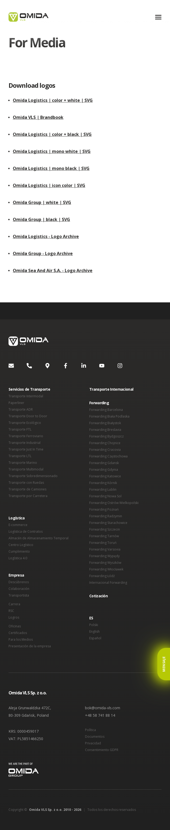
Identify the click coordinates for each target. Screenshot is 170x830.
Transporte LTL (20, 456)
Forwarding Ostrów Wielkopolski (114, 502)
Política (90, 730)
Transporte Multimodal (26, 469)
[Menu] (158, 17)
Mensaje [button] (163, 664)
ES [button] (91, 617)
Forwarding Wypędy (104, 556)
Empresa (16, 575)
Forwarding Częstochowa (108, 456)
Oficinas (15, 626)
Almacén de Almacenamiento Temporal (38, 538)
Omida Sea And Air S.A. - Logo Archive (52, 270)
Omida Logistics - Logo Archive (46, 236)
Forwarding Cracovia (105, 449)
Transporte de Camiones (27, 489)
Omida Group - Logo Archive (43, 253)
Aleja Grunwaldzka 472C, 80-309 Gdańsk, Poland (30, 711)
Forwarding (99, 402)
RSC (11, 610)
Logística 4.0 (18, 558)
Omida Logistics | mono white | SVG (52, 151)
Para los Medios (21, 639)
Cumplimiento (19, 551)
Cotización (98, 595)
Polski (93, 625)
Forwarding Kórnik (103, 483)
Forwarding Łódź (102, 576)
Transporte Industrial (25, 442)
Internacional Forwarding (108, 582)
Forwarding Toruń (102, 542)
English (94, 631)
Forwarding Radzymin (105, 516)
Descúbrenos (19, 582)
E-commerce (18, 525)
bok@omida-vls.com (102, 707)
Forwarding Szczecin (104, 529)
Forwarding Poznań (104, 509)
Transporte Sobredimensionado (33, 476)
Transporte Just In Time (26, 449)
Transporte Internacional (111, 389)
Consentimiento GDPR (101, 750)
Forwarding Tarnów (104, 536)
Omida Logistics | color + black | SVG (52, 134)
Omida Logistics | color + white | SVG (53, 100)
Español (95, 638)
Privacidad (93, 743)
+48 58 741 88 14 (100, 715)
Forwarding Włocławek (106, 569)
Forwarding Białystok (105, 423)
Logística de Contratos (26, 531)
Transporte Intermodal (26, 396)
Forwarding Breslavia (105, 429)
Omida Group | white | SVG (42, 202)
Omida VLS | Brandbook (38, 117)
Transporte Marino (23, 462)
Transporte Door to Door (28, 416)
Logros (14, 617)
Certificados (18, 633)
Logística (17, 517)
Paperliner (16, 403)
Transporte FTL (20, 429)
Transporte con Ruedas (26, 482)
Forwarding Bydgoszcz (106, 436)
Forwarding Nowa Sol (105, 496)
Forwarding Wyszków (105, 562)
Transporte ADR (21, 409)
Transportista (19, 595)
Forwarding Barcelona (106, 409)
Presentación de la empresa (30, 646)
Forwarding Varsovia (104, 549)
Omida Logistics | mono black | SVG (51, 168)
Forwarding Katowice (105, 476)
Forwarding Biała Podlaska (109, 416)
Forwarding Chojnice (104, 443)
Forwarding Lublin (102, 489)
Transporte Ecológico (25, 422)
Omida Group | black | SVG (41, 219)
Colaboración (19, 588)
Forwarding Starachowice (108, 522)
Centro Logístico (21, 545)
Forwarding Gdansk (104, 463)
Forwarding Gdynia (103, 469)
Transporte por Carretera (28, 496)
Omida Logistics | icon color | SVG (49, 185)
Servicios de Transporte (29, 389)
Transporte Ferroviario (26, 436)
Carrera (14, 604)
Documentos (94, 736)
